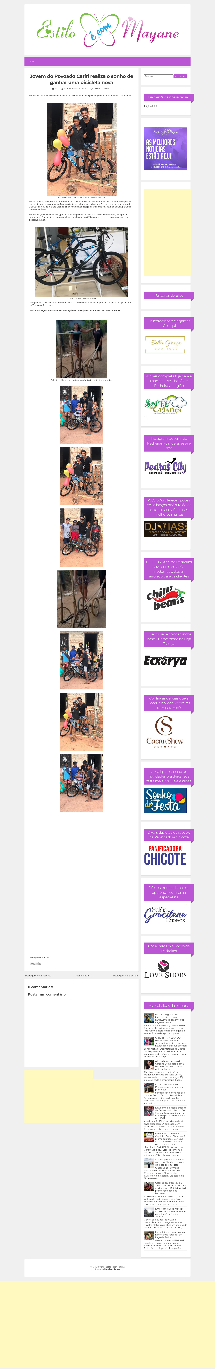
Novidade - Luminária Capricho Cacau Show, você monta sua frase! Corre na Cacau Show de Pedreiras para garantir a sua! (170, 1138)
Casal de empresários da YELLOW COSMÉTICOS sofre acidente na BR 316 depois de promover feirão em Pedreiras (171, 1188)
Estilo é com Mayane (115, 1267)
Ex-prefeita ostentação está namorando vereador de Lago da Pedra (170, 1235)
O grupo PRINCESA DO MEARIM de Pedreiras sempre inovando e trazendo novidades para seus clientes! (171, 1041)
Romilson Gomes (112, 1269)
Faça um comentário (99, 89)
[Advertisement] (58, 1074)
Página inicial (82, 975)
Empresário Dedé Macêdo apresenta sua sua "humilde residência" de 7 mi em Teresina (170, 1212)
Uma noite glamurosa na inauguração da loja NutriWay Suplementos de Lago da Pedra (169, 1018)
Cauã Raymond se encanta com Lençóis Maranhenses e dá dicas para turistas (170, 1162)
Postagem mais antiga (125, 975)
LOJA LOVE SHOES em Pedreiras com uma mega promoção (169, 1087)
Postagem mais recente (38, 975)
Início (31, 61)
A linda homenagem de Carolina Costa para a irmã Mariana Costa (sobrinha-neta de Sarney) (169, 1065)
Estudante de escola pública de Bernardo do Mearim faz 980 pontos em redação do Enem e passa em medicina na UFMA (170, 1113)
